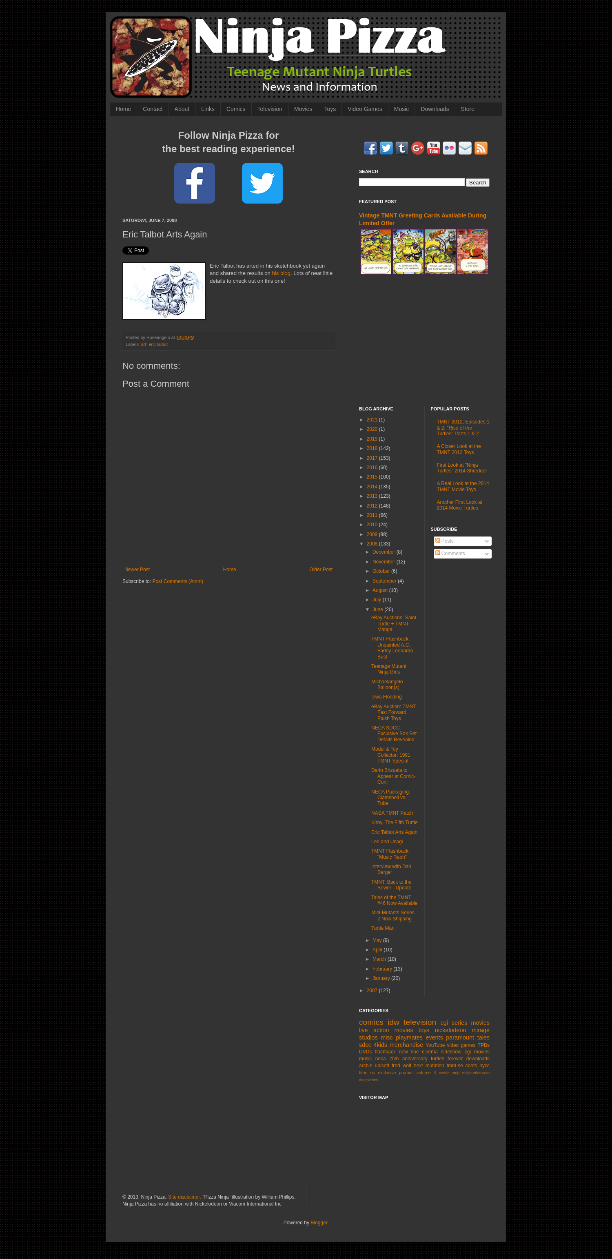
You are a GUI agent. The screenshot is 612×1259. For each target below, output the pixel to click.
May (378, 940)
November (385, 562)
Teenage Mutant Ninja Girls (388, 669)
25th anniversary (408, 1059)
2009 (373, 534)
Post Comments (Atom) (177, 581)
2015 (373, 477)
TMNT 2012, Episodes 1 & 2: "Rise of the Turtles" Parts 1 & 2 (463, 428)
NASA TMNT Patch (392, 813)
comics (371, 1022)
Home (123, 109)
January (382, 978)
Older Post (321, 569)
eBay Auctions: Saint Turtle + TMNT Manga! (393, 623)
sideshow (451, 1052)
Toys (330, 109)
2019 (373, 439)
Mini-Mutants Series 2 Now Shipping (393, 915)
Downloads (435, 109)
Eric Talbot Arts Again (394, 832)
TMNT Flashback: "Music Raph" (390, 854)
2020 (373, 429)
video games (461, 1045)
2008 (373, 544)
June (378, 609)
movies (480, 1023)
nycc (484, 1065)
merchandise (406, 1045)
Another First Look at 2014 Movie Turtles (459, 505)
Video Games (365, 109)
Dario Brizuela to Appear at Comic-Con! (393, 776)
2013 (373, 496)
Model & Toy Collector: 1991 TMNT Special (390, 755)
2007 (373, 990)
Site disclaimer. (184, 1197)
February (383, 969)
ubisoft (382, 1065)
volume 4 (426, 1072)
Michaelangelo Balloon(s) (387, 684)
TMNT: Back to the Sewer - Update (391, 885)
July (378, 600)
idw (393, 1022)
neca (380, 1059)
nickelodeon (450, 1030)
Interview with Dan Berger (391, 869)
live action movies (386, 1030)
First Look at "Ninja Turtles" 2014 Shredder (462, 468)
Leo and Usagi (387, 842)
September (385, 581)
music (365, 1059)
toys (424, 1030)
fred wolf (401, 1065)
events (434, 1037)
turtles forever (447, 1059)
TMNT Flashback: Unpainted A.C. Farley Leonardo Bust (392, 647)
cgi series (454, 1023)
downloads (478, 1059)
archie (366, 1065)
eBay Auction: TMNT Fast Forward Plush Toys (393, 712)
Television (269, 109)
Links (208, 109)
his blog (281, 273)
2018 (373, 448)
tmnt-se (455, 1065)
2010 (373, 525)
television (420, 1022)
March (380, 959)
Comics (236, 109)
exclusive (387, 1072)
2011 (373, 515)
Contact (152, 109)
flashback (385, 1052)
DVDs (365, 1052)
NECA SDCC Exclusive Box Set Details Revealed (394, 734)
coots (471, 1065)
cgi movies (477, 1052)
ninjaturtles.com (476, 1073)
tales (483, 1037)
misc (387, 1037)
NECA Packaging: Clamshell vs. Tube (390, 798)
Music (401, 109)
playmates (409, 1037)
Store (468, 109)
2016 (373, 467)
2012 (373, 506)
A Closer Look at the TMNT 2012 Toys (459, 449)
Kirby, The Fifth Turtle (394, 822)
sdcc (365, 1045)
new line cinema (418, 1052)
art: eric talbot (154, 344)
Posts (444, 541)
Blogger (318, 1223)
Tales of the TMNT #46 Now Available (394, 900)
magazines (368, 1079)
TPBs (484, 1045)
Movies (303, 109)
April (378, 950)
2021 (373, 420)
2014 (373, 487)
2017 (373, 458)
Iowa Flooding (386, 697)
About (182, 109)
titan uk (367, 1072)
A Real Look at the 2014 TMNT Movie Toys (463, 486)
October (382, 571)
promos (406, 1072)
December (385, 552)
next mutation (429, 1065)
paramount (460, 1037)
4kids (380, 1045)
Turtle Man (383, 928)
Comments (450, 553)
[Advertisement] (424, 341)
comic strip (449, 1073)
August (381, 590)
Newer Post (137, 569)
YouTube (435, 1045)
